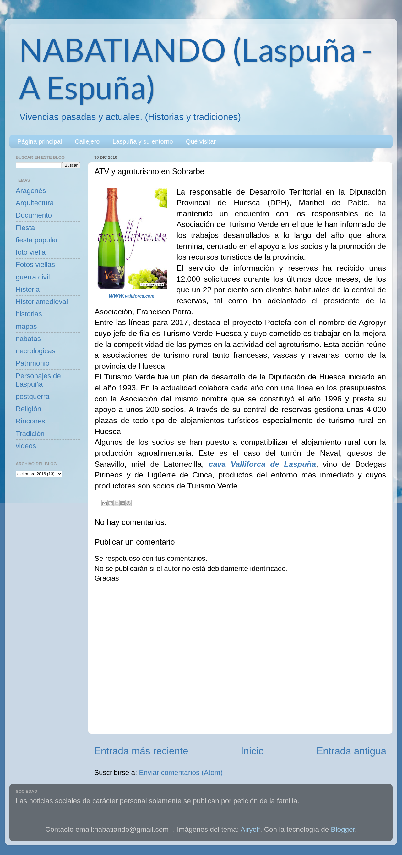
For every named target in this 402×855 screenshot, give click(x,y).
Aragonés (31, 191)
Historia (28, 289)
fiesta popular (37, 240)
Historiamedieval (42, 302)
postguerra (33, 396)
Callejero (87, 141)
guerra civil (33, 277)
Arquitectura (35, 203)
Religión (28, 409)
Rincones (30, 421)
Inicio (252, 751)
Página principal (39, 141)
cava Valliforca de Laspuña (262, 464)
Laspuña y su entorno (142, 141)
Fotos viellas (35, 264)
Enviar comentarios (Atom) (181, 772)
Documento (34, 215)
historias (29, 314)
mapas (26, 326)
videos (26, 446)
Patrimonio (33, 363)
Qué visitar (201, 141)
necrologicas (35, 351)
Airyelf (250, 829)
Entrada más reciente (141, 751)
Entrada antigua (351, 751)
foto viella (31, 252)
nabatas (28, 339)
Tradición (30, 434)
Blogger (343, 829)
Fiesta (25, 228)
